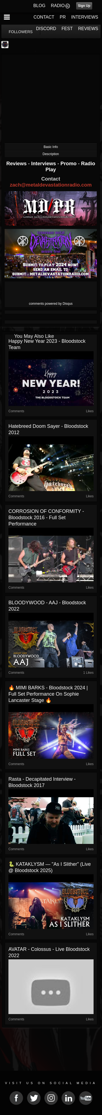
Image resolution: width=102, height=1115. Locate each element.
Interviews (44, 163)
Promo (69, 163)
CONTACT (43, 17)
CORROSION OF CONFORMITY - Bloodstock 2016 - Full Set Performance (46, 518)
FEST (67, 28)
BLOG (39, 5)
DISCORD (46, 28)
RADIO (58, 5)
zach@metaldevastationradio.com (51, 185)
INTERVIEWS (84, 17)
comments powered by (51, 304)
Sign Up (84, 6)
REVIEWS (88, 28)
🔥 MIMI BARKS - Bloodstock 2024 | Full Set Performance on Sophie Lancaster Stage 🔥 (48, 694)
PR (63, 17)
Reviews (17, 163)
